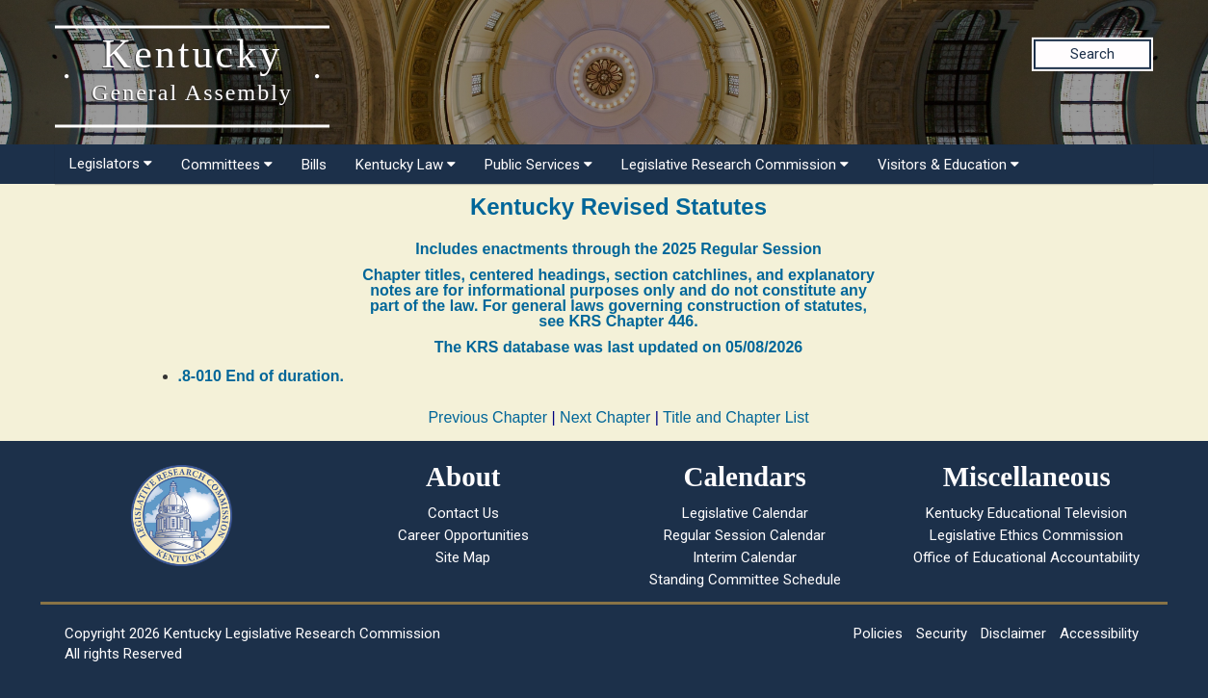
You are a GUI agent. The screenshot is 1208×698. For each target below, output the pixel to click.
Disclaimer (1013, 633)
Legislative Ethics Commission (1026, 535)
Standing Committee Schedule (745, 579)
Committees (227, 164)
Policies (878, 633)
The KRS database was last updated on (618, 347)
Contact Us (463, 513)
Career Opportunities (463, 535)
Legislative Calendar (745, 513)
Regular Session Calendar (745, 535)
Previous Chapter (487, 417)
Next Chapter (605, 417)
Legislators (110, 163)
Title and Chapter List (735, 417)
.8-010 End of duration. (261, 376)
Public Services (538, 164)
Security (941, 633)
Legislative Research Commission (735, 164)
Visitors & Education (948, 164)
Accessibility (1099, 633)
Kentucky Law (405, 164)
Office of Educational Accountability (1026, 557)
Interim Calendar (745, 557)
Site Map (462, 557)
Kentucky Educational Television (1026, 513)
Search (1092, 54)
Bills (314, 164)
